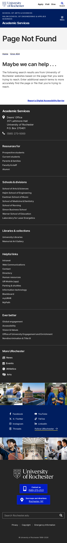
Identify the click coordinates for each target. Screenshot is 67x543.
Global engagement (12, 321)
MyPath (6, 302)
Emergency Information (44, 525)
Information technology (14, 289)
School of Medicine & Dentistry (18, 201)
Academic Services (15, 23)
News (7, 357)
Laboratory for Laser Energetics (18, 217)
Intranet (6, 260)
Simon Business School (14, 209)
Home (5, 53)
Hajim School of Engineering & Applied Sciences (24, 17)
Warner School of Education (16, 213)
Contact (6, 268)
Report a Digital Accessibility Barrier (46, 100)
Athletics (9, 368)
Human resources (11, 277)
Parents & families (11, 160)
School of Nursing (11, 205)
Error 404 (15, 53)
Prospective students (13, 152)
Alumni (6, 169)
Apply (40, 4)
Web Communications (13, 264)
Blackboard (8, 294)
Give (53, 4)
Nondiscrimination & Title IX (16, 338)
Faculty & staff (9, 165)
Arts (7, 374)
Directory (7, 273)
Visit (47, 4)
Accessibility (9, 325)
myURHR (6, 298)
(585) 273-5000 (16, 133)
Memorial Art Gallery (13, 241)
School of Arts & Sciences (17, 13)
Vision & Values (10, 329)
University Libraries (12, 237)
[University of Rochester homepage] (13, 4)
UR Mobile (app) (10, 281)
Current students (11, 156)
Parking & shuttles (11, 285)
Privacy (15, 525)
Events (8, 363)
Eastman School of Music (15, 197)
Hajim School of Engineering (17, 192)
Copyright (26, 525)
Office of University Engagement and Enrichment (27, 334)
